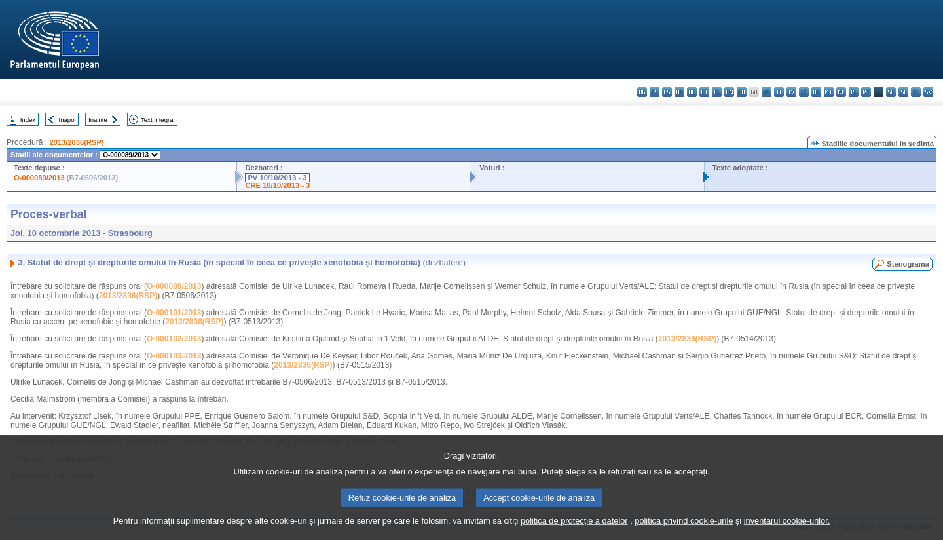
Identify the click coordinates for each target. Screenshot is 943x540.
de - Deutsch (692, 92)
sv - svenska (928, 92)
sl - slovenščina (903, 92)
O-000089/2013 (39, 178)
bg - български (642, 92)
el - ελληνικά (717, 92)
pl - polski (854, 92)
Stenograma (908, 264)
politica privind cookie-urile (684, 528)
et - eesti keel (704, 92)
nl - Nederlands (841, 92)
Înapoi (67, 119)
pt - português (866, 92)
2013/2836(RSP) (76, 142)
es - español (654, 92)
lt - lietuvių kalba (804, 92)
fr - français (742, 92)
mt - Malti (829, 92)
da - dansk (679, 92)
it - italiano (779, 92)
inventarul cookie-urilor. (787, 528)
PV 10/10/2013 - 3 (277, 178)
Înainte (97, 119)
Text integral (158, 119)
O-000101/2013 (174, 312)
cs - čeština (667, 92)
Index (27, 119)
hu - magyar (816, 92)
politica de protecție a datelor (574, 528)
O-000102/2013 (174, 338)
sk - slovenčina (891, 92)
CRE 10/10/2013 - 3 (277, 185)
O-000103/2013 (174, 355)
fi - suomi (916, 92)
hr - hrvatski (766, 92)
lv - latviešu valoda (791, 92)
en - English (729, 92)
